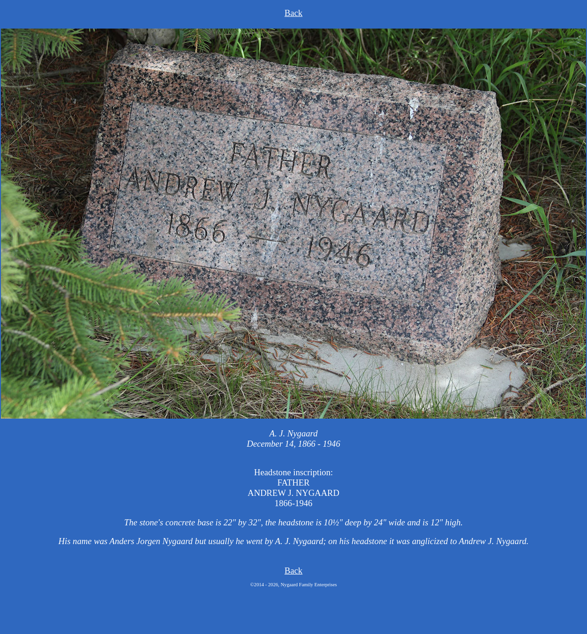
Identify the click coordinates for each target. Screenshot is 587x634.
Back (293, 13)
